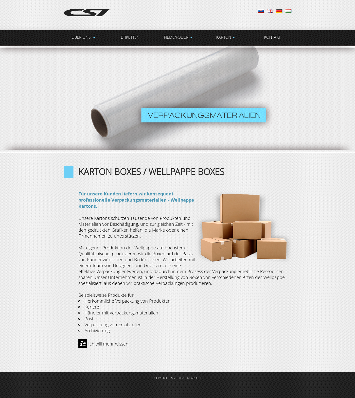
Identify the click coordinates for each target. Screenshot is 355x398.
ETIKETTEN (130, 37)
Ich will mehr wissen (108, 343)
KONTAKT (272, 37)
